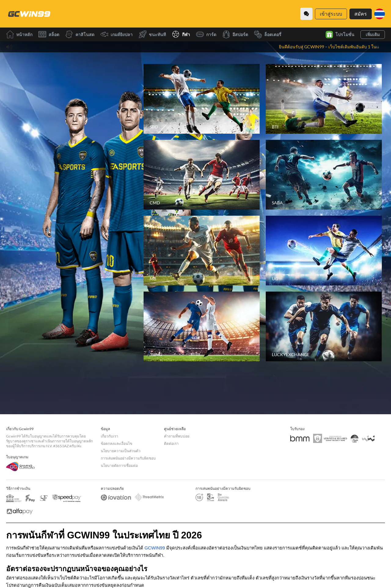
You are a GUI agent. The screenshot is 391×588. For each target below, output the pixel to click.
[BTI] (324, 99)
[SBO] (202, 99)
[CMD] (202, 175)
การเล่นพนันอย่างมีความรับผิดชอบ (128, 458)
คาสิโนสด (79, 34)
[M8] (202, 250)
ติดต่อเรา (171, 443)
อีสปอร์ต (235, 34)
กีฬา (181, 34)
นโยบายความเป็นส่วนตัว (121, 450)
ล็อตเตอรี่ (267, 34)
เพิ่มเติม (373, 34)
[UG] (324, 250)
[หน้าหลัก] (29, 14)
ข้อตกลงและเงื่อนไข (116, 443)
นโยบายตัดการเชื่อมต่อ (119, 465)
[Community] (306, 14)
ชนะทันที (152, 34)
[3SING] (202, 326)
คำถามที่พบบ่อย (176, 436)
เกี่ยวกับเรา (109, 436)
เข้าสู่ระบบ (331, 14)
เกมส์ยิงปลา (116, 34)
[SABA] (324, 175)
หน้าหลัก (19, 34)
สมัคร (360, 14)
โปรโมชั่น (340, 34)
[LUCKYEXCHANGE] (324, 326)
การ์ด (206, 34)
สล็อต (48, 34)
